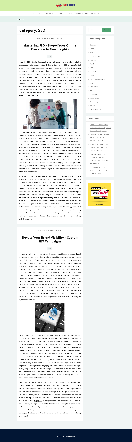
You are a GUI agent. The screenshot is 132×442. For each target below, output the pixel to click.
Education (93, 52)
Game (92, 68)
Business (93, 45)
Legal (40, 13)
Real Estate (49, 13)
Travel (70, 13)
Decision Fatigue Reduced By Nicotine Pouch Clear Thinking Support (100, 138)
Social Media (94, 98)
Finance (93, 60)
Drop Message (95, 13)
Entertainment (95, 56)
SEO (49, 56)
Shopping (93, 94)
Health (92, 75)
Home (33, 13)
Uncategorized (95, 109)
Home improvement (81, 13)
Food (92, 64)
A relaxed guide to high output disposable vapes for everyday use (99, 147)
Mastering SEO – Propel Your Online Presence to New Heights (49, 47)
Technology (60, 13)
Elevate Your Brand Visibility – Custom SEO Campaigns (50, 239)
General (93, 71)
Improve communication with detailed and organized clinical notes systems (100, 128)
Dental (92, 49)
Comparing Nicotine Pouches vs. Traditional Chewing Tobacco (98, 170)
